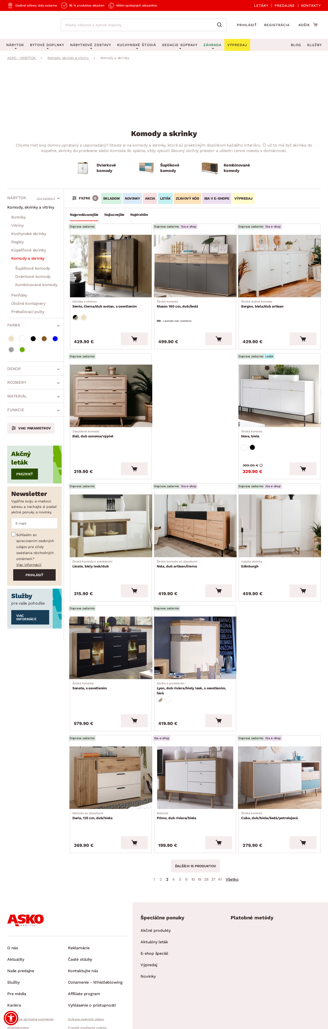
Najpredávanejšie (84, 215)
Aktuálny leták (154, 913)
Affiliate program (84, 964)
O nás (12, 919)
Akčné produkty (156, 901)
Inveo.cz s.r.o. (187, 1021)
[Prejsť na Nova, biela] (279, 389)
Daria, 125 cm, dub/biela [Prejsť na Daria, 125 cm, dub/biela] (94, 790)
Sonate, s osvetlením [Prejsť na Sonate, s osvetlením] (91, 665)
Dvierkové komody (32, 276)
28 (206, 850)
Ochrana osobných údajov (86, 990)
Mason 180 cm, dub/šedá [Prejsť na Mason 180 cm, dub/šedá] (179, 301)
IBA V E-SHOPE (216, 198)
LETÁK (165, 198)
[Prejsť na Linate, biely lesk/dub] (111, 513)
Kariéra (14, 976)
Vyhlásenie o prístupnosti (92, 976)
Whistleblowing (18, 999)
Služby (314, 45)
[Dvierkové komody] (100, 168)
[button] (11, 1018)
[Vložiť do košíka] (134, 333)
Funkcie (15, 409)
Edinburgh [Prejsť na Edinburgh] (253, 549)
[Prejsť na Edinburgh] (279, 513)
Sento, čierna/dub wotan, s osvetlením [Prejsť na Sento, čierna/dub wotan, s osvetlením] (106, 301)
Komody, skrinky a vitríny (30, 207)
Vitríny (17, 225)
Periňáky (19, 295)
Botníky (18, 217)
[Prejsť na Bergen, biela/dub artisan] (279, 265)
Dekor (14, 368)
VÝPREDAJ (243, 198)
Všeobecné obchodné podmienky (30, 990)
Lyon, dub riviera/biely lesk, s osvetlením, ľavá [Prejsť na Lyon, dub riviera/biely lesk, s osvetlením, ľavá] (195, 668)
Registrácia (277, 25)
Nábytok (16, 197)
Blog (296, 45)
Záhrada (212, 45)
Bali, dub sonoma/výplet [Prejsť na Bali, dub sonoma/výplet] (94, 425)
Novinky (148, 947)
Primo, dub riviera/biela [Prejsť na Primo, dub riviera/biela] (178, 790)
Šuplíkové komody (32, 268)
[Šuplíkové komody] (164, 168)
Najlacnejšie (114, 215)
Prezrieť (24, 474)
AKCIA (150, 198)
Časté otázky (80, 930)
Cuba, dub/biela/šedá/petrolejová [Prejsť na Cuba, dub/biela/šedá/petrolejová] (271, 790)
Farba (13, 325)
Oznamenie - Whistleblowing (95, 953)
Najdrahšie (139, 215)
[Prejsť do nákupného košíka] (308, 25)
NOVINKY (132, 198)
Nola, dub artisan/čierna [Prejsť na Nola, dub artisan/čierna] (178, 549)
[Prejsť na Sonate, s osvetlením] (111, 629)
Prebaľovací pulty (27, 311)
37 (213, 850)
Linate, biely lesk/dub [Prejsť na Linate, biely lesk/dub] (94, 549)
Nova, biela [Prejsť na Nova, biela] (253, 425)
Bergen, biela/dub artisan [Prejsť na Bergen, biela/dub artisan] (264, 301)
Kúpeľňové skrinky (28, 250)
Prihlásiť (247, 25)
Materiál (17, 396)
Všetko (232, 850)
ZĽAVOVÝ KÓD (187, 198)
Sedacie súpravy (179, 45)
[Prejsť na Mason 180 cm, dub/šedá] (195, 265)
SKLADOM (111, 198)
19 (200, 850)
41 (220, 850)
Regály (17, 241)
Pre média (16, 964)
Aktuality (15, 930)
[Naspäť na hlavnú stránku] (29, 25)
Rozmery (16, 382)
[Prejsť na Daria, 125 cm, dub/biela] (111, 753)
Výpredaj (149, 936)
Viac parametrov (34, 428)
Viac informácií (28, 565)
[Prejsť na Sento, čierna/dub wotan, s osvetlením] (111, 265)
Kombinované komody (36, 284)
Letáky (261, 5)
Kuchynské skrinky (28, 233)
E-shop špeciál (154, 924)
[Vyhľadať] (220, 25)
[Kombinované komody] (227, 168)
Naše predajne (20, 942)
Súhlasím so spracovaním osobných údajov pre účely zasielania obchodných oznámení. (35, 547)
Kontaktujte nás (83, 942)
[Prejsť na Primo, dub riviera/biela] (195, 753)
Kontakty (311, 5)
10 (193, 850)
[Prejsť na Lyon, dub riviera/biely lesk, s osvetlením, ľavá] (195, 629)
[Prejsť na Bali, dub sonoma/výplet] (111, 389)
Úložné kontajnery (28, 303)
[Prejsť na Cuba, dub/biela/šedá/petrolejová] (279, 753)
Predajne (285, 5)
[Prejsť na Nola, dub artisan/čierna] (195, 513)
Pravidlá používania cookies (87, 999)
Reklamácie (79, 919)
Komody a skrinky (27, 258)
